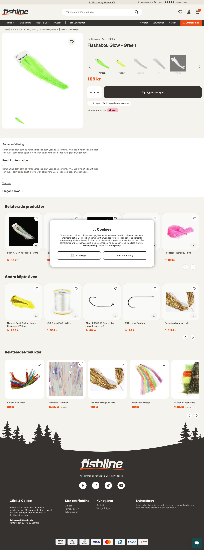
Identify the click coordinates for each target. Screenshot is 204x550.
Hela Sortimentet (77, 22)
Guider (172, 22)
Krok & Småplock (18, 29)
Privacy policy (72, 509)
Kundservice (147, 2)
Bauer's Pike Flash (16, 402)
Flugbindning (24, 22)
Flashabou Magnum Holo (177, 323)
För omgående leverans (117, 103)
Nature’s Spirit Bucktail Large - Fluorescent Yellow (22, 324)
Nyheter (144, 22)
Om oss (68, 505)
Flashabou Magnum (58, 402)
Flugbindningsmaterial (49, 29)
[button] (179, 2)
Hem (7, 29)
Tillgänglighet (71, 512)
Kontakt (100, 505)
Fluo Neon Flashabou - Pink (178, 252)
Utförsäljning (191, 22)
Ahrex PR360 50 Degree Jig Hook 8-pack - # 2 (100, 324)
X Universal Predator (135, 323)
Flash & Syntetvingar (70, 29)
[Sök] (102, 12)
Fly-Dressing (93, 39)
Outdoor (58, 22)
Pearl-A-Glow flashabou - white (22, 252)
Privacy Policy (90, 245)
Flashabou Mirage (141, 402)
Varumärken (158, 22)
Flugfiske (9, 22)
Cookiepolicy (114, 245)
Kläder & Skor (42, 22)
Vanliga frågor (103, 508)
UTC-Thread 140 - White (58, 323)
